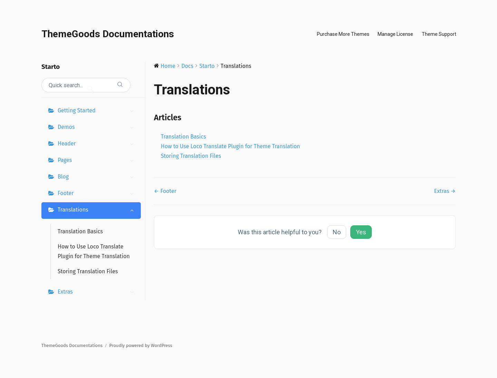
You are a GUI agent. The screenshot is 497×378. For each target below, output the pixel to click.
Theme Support (439, 34)
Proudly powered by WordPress (140, 345)
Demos (97, 127)
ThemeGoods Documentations (107, 34)
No (337, 232)
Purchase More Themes (343, 34)
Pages (97, 160)
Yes (361, 232)
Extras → (445, 191)
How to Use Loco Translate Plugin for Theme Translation (94, 251)
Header (97, 144)
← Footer (165, 191)
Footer (97, 194)
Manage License (395, 34)
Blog (97, 177)
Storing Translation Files (88, 271)
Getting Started (97, 111)
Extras (97, 292)
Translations (97, 210)
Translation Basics (80, 231)
